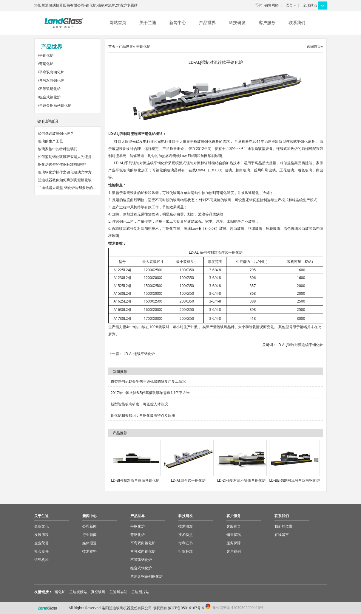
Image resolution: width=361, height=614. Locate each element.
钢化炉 (60, 591)
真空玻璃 (98, 591)
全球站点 (310, 5)
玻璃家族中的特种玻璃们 (57, 148)
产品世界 (207, 22)
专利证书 (185, 542)
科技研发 (237, 22)
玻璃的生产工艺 (50, 141)
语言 (289, 5)
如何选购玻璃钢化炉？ (56, 133)
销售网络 (271, 5)
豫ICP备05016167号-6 (186, 607)
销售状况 (233, 534)
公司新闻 (89, 526)
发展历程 (41, 534)
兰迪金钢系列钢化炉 (55, 105)
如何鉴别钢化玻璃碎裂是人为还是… (66, 156)
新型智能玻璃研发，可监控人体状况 (139, 404)
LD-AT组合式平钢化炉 (188, 480)
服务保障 (233, 542)
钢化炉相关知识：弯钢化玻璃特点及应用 (143, 415)
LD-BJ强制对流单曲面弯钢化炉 (135, 480)
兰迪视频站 (78, 591)
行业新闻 (89, 534)
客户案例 (233, 551)
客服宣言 (233, 526)
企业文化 (41, 526)
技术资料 (89, 551)
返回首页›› (315, 46)
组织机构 (41, 559)
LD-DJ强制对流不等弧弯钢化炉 (241, 480)
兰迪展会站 (118, 591)
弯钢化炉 (46, 63)
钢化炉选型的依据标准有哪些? (62, 164)
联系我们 (297, 22)
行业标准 (185, 551)
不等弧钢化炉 (50, 88)
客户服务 (267, 22)
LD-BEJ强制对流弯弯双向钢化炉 (294, 480)
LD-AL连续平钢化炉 (139, 353)
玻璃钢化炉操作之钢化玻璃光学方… (66, 172)
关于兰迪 (147, 22)
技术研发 (185, 526)
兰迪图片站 (140, 591)
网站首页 (117, 22)
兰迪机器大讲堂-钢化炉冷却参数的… (66, 187)
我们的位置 (283, 526)
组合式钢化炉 (50, 97)
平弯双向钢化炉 (51, 72)
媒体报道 (89, 542)
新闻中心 (177, 22)
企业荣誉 (41, 542)
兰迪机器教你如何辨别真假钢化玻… (66, 179)
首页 (111, 46)
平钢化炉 (46, 55)
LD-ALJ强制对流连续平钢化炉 (300, 344)
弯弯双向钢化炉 (51, 80)
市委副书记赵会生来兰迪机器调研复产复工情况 (148, 381)
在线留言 (281, 534)
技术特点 (185, 534)
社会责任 (41, 551)
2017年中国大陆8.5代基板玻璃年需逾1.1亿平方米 (150, 392)
